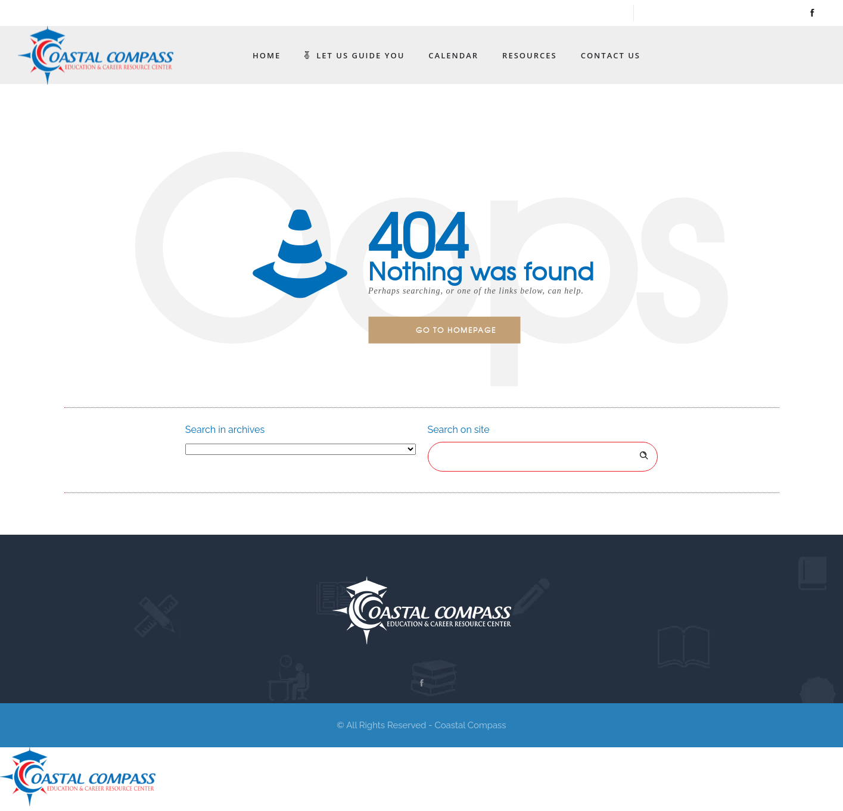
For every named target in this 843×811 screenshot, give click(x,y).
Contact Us (610, 55)
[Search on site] (543, 457)
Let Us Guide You (354, 55)
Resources (529, 55)
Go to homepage (456, 330)
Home (267, 55)
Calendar (453, 55)
